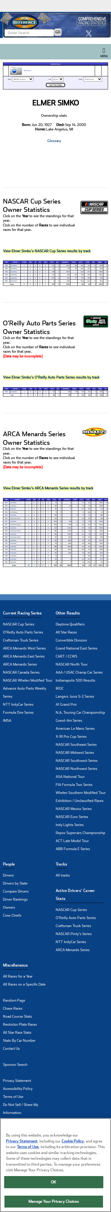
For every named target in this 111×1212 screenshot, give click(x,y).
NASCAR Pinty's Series (74, 934)
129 (28, 565)
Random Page (14, 1000)
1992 (6, 546)
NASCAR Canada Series (21, 672)
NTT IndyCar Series (18, 704)
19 (38, 565)
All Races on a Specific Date (24, 984)
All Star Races (66, 632)
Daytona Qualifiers (70, 624)
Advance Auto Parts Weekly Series (24, 692)
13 (28, 506)
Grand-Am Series (69, 720)
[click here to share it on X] (90, 33)
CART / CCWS (66, 656)
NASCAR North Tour (72, 664)
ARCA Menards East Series (24, 656)
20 (28, 546)
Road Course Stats (17, 1016)
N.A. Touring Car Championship (80, 712)
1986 (6, 274)
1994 (6, 553)
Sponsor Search (15, 1065)
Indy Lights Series (70, 825)
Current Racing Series (22, 613)
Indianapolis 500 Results (75, 680)
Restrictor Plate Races (20, 1024)
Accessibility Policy (18, 1089)
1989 (6, 534)
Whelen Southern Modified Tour (81, 793)
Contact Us (11, 1048)
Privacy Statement (17, 1081)
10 (24, 284)
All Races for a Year (18, 976)
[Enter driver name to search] (29, 33)
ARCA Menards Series (20, 664)
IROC (60, 688)
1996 (6, 559)
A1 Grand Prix (66, 704)
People (9, 864)
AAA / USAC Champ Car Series (79, 672)
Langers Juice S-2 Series (75, 696)
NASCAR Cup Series (18, 624)
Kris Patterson (13, 512)
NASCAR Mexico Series (74, 809)
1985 (6, 392)
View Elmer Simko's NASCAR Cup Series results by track (47, 251)
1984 (6, 271)
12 (28, 534)
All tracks (63, 875)
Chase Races (12, 1008)
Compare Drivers (16, 891)
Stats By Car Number (19, 1040)
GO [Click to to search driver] (57, 32)
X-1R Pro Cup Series (71, 737)
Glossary (54, 141)
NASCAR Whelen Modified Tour (27, 680)
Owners (9, 907)
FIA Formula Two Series (74, 785)
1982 (6, 265)
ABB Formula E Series (73, 849)
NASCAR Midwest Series (75, 753)
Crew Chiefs (12, 915)
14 (28, 524)
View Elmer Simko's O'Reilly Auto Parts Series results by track (51, 377)
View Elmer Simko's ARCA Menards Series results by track (48, 488)
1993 (6, 549)
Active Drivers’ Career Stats (75, 894)
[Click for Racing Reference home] (55, 25)
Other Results (68, 613)
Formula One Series (18, 712)
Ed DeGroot (13, 509)
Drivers (8, 875)
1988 (6, 281)
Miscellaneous (15, 965)
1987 (6, 278)
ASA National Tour (70, 777)
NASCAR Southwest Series (77, 761)
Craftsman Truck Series (20, 640)
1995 (6, 556)
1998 (6, 562)
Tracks (61, 864)
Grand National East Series (76, 648)
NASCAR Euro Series (72, 817)
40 (43, 565)
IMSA (7, 720)
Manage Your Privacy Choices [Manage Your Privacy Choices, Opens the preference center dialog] (53, 1201)
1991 (6, 543)
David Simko (14, 265)
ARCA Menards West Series (24, 648)
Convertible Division (71, 640)
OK (53, 1182)
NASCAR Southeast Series (76, 745)
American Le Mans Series (75, 728)
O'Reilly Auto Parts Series (23, 632)
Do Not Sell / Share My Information (20, 1109)
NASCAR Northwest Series (76, 769)
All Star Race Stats (17, 1032)
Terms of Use (13, 1097)
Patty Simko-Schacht (15, 518)
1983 (6, 268)
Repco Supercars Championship (80, 833)
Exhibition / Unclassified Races (80, 801)
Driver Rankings (15, 899)
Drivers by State (15, 883)
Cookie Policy (73, 1141)
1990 (6, 540)
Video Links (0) (20, 70)
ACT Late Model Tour (72, 841)
